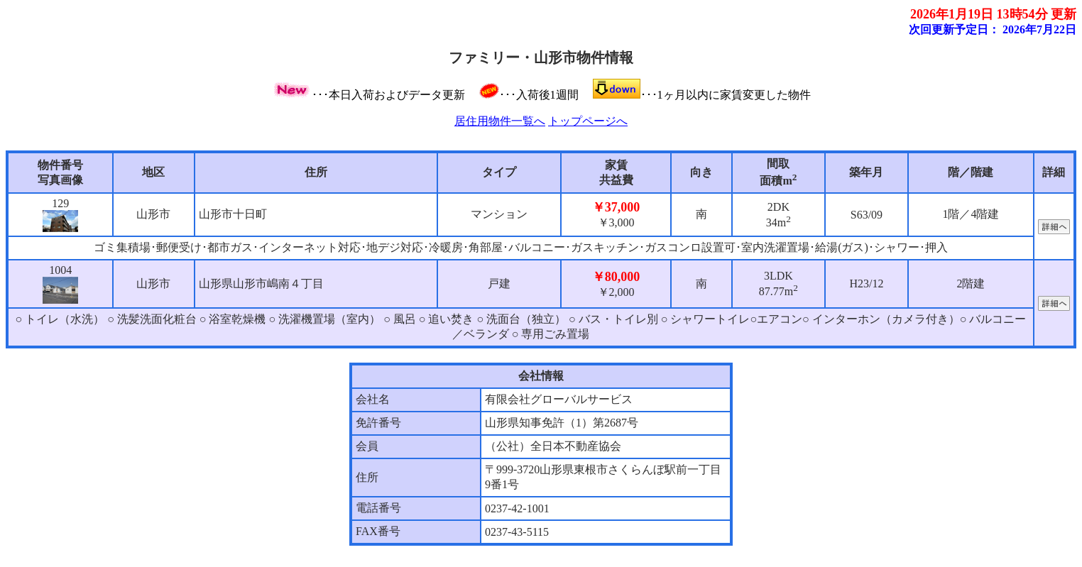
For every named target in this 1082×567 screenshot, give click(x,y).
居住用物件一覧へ (499, 121)
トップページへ (588, 121)
